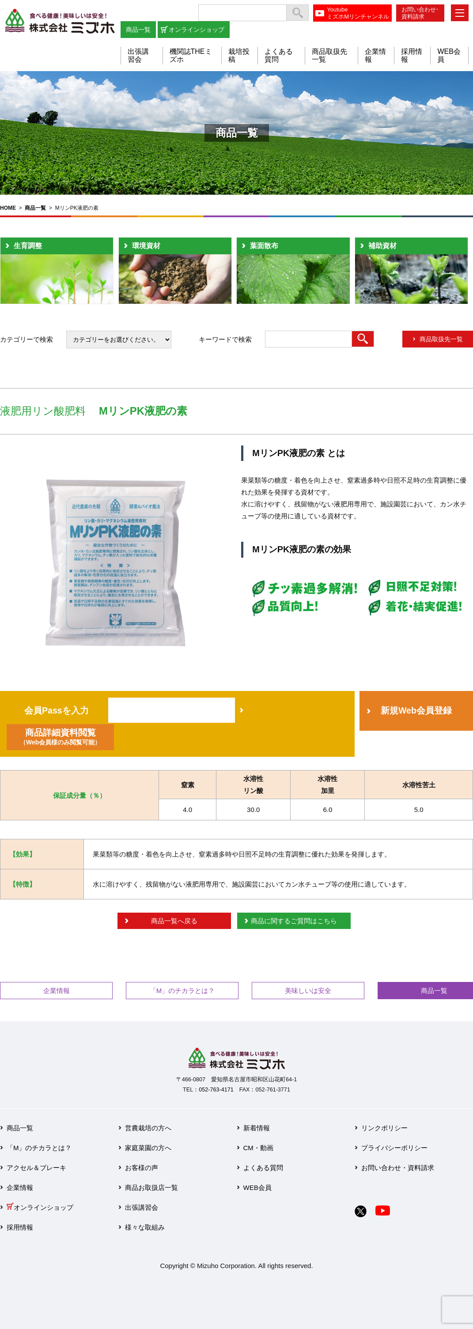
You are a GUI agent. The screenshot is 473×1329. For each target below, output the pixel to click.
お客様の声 (141, 1167)
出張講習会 (138, 55)
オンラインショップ (196, 29)
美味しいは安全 (308, 990)
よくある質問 (263, 1167)
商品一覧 (138, 29)
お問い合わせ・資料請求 (397, 1167)
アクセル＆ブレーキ (36, 1167)
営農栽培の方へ (148, 1128)
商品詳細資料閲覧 (60, 737)
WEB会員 (257, 1187)
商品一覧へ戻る (174, 921)
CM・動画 (258, 1148)
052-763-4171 (216, 1090)
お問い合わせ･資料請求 (420, 13)
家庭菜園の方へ (148, 1148)
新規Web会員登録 (416, 710)
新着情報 (256, 1128)
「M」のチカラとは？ (182, 990)
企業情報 (56, 990)
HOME (8, 208)
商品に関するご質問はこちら (294, 921)
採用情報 (20, 1227)
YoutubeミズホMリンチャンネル (358, 13)
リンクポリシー (384, 1128)
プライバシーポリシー (394, 1148)
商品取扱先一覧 (441, 339)
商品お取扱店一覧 (151, 1187)
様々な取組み (145, 1227)
